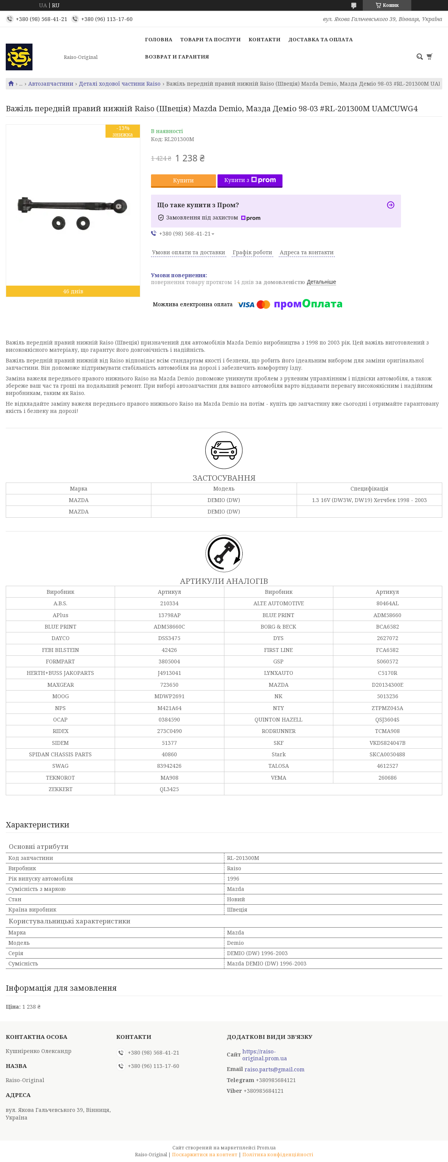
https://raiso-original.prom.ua (264, 1055)
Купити (183, 180)
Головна (158, 39)
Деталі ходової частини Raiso (120, 84)
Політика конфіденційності (277, 1154)
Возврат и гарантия (177, 56)
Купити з (250, 180)
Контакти (264, 39)
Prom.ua (266, 1147)
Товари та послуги (210, 39)
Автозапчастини (50, 84)
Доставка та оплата (320, 39)
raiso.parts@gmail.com (275, 1069)
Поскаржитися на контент (204, 1154)
